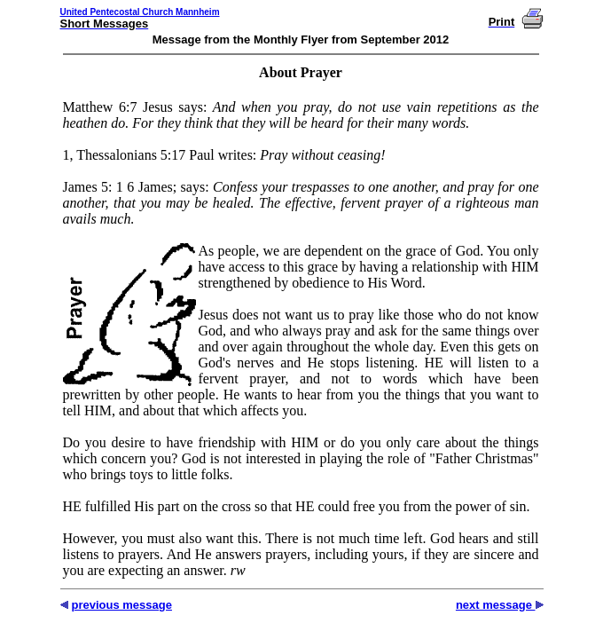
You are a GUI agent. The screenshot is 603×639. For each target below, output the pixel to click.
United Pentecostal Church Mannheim (140, 12)
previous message (122, 604)
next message (496, 604)
